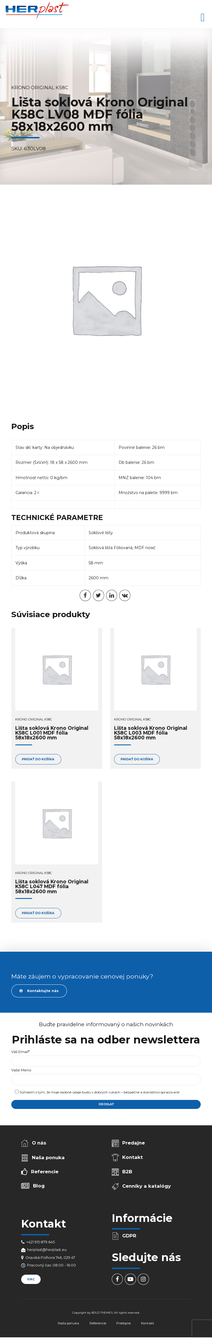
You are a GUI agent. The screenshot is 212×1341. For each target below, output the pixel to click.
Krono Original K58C (39, 87)
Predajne (133, 1143)
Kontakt (132, 1157)
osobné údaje (70, 1092)
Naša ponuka (48, 1157)
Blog (39, 1186)
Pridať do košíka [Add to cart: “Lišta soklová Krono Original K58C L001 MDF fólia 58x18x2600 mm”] (38, 759)
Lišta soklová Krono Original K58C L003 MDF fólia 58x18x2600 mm (150, 733)
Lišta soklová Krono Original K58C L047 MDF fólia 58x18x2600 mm (51, 886)
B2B (127, 1171)
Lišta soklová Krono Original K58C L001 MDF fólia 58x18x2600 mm (51, 733)
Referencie (44, 1171)
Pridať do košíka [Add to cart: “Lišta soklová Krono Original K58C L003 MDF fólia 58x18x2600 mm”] (137, 759)
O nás (39, 1143)
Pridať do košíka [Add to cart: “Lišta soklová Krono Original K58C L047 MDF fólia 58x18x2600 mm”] (38, 913)
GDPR (129, 1236)
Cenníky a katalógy (146, 1186)
